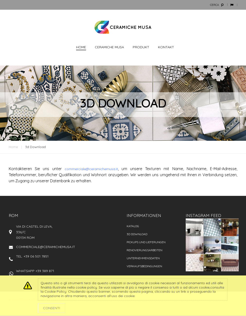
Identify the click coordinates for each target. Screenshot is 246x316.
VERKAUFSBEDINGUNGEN (144, 266)
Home (13, 147)
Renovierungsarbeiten (144, 250)
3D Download (137, 234)
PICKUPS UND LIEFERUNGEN (146, 242)
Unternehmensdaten (143, 258)
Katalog (133, 226)
